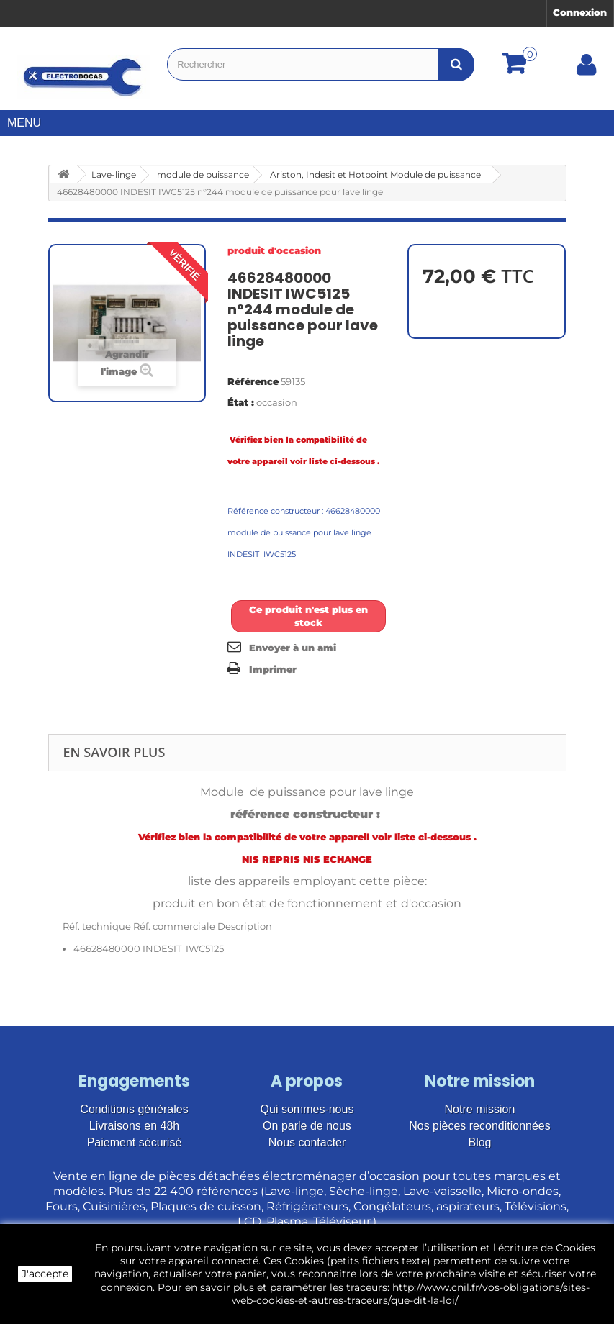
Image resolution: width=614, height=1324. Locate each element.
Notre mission (480, 1109)
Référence (253, 381)
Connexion (580, 12)
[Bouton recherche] (456, 64)
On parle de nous (307, 1126)
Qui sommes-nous (307, 1109)
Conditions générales (134, 1109)
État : (240, 402)
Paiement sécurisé (134, 1142)
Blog (479, 1142)
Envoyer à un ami (292, 647)
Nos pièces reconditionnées (480, 1126)
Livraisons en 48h (134, 1126)
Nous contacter (307, 1142)
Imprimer (273, 669)
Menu (29, 123)
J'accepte (45, 1273)
